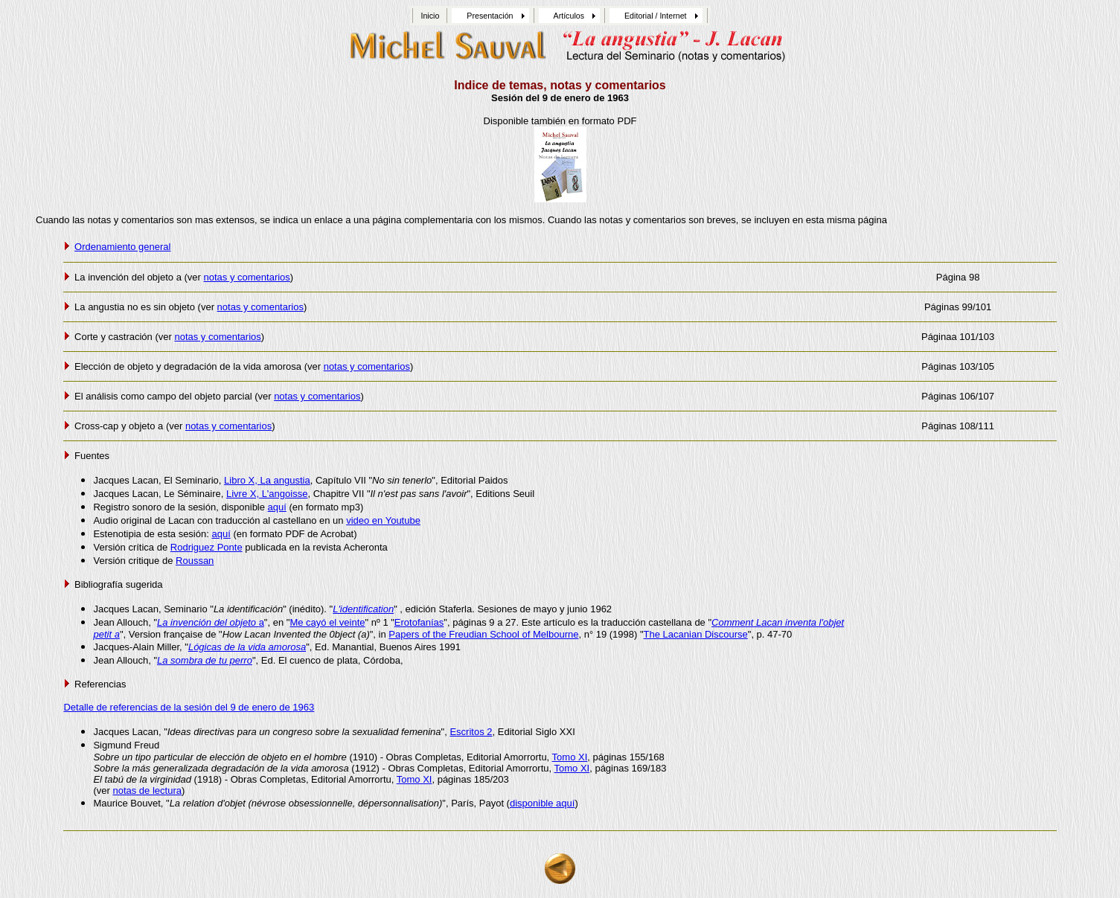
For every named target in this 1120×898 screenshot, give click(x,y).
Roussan (195, 560)
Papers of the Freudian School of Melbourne (483, 634)
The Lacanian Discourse (696, 634)
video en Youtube (383, 520)
